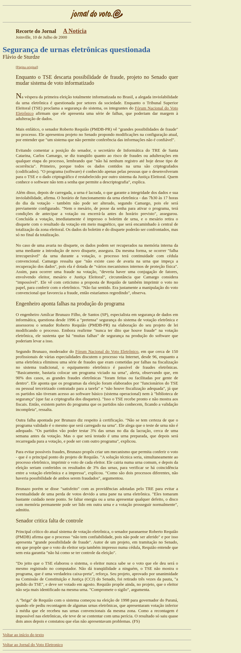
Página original (27, 67)
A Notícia (75, 31)
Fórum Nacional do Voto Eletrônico (106, 351)
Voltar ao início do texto (23, 634)
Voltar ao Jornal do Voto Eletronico (33, 644)
